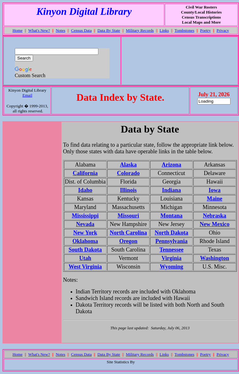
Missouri (128, 215)
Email (27, 95)
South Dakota (85, 249)
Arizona (171, 165)
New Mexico (214, 224)
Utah (85, 258)
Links (164, 30)
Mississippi (85, 215)
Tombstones (185, 30)
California (85, 173)
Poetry (205, 30)
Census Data (81, 30)
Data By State (108, 30)
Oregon (128, 241)
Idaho (85, 190)
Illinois (128, 190)
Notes (60, 30)
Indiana (171, 190)
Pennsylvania (171, 241)
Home (18, 30)
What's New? (39, 30)
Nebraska (214, 215)
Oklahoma (85, 241)
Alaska (128, 165)
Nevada (85, 224)
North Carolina (128, 233)
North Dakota (172, 233)
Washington (214, 258)
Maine (214, 199)
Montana (171, 215)
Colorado (128, 173)
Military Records (140, 30)
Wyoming (171, 267)
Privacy (223, 30)
